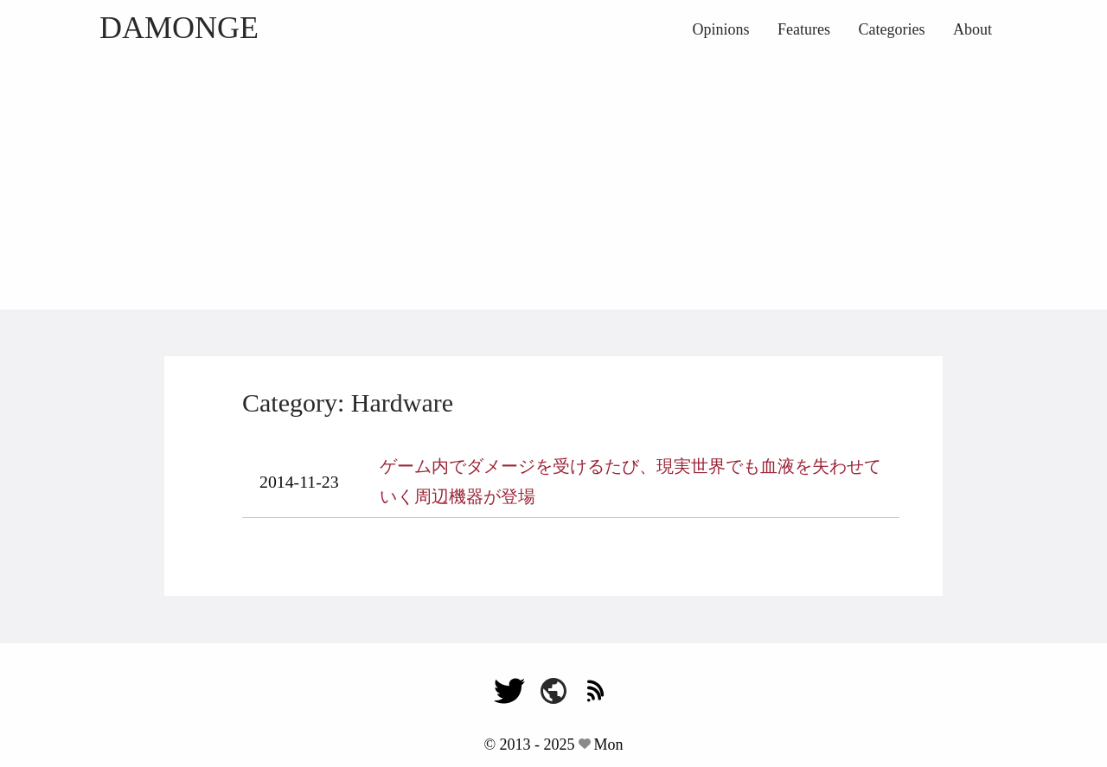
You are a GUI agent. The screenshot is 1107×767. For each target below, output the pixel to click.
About (972, 29)
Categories (892, 29)
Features (803, 29)
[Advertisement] (553, 180)
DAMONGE (179, 27)
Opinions (721, 29)
